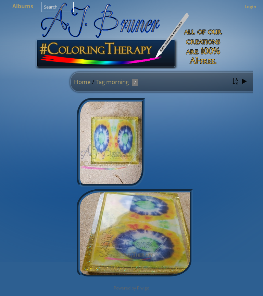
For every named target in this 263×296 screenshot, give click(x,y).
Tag (100, 82)
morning (117, 82)
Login (250, 6)
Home (82, 82)
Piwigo (143, 288)
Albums (22, 6)
